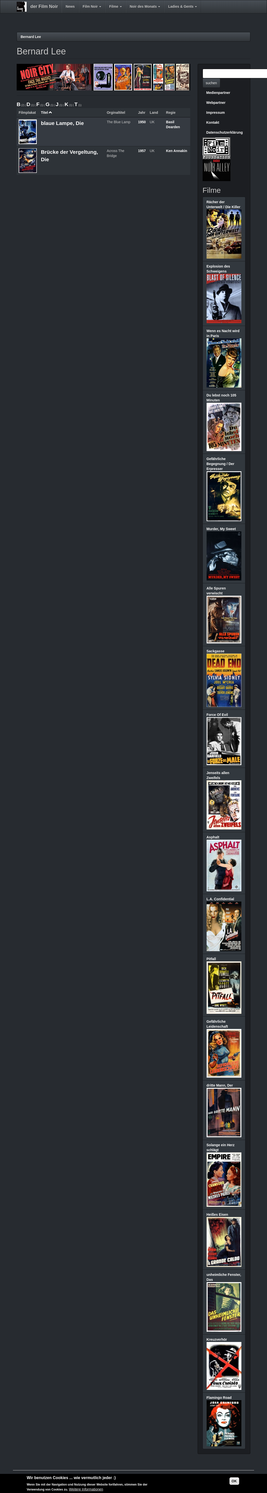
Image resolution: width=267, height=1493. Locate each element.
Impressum (215, 113)
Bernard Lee (31, 37)
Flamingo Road (219, 1398)
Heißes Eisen (217, 1215)
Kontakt (212, 122)
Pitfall (211, 959)
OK (234, 1481)
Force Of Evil (217, 715)
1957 (142, 151)
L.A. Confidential (220, 899)
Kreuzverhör (217, 1339)
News (70, 6)
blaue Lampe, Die (62, 123)
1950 (142, 122)
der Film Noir (44, 6)
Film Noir (92, 6)
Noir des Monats (145, 6)
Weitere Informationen (86, 1489)
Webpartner (216, 103)
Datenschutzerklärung (224, 132)
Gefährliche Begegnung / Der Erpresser (220, 464)
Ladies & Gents (182, 6)
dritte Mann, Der (220, 1085)
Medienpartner (218, 93)
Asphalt (213, 837)
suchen (211, 83)
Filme (115, 6)
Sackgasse (215, 651)
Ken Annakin (176, 151)
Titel (46, 113)
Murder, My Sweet (221, 529)
